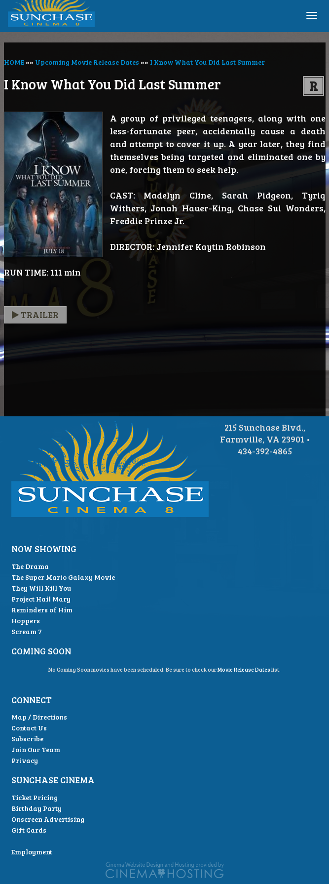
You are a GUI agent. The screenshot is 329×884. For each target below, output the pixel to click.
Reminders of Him (42, 609)
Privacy (24, 760)
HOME (14, 62)
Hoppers (25, 620)
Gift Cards (28, 830)
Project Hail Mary (41, 598)
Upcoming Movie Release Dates (87, 62)
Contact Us (29, 727)
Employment (31, 851)
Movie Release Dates (244, 669)
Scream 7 (26, 631)
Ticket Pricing (34, 797)
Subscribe (27, 738)
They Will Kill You (41, 588)
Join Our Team (35, 749)
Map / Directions (39, 717)
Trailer (35, 315)
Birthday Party (36, 808)
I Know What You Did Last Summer (207, 62)
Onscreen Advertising (47, 819)
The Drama (30, 566)
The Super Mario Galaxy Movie (63, 577)
